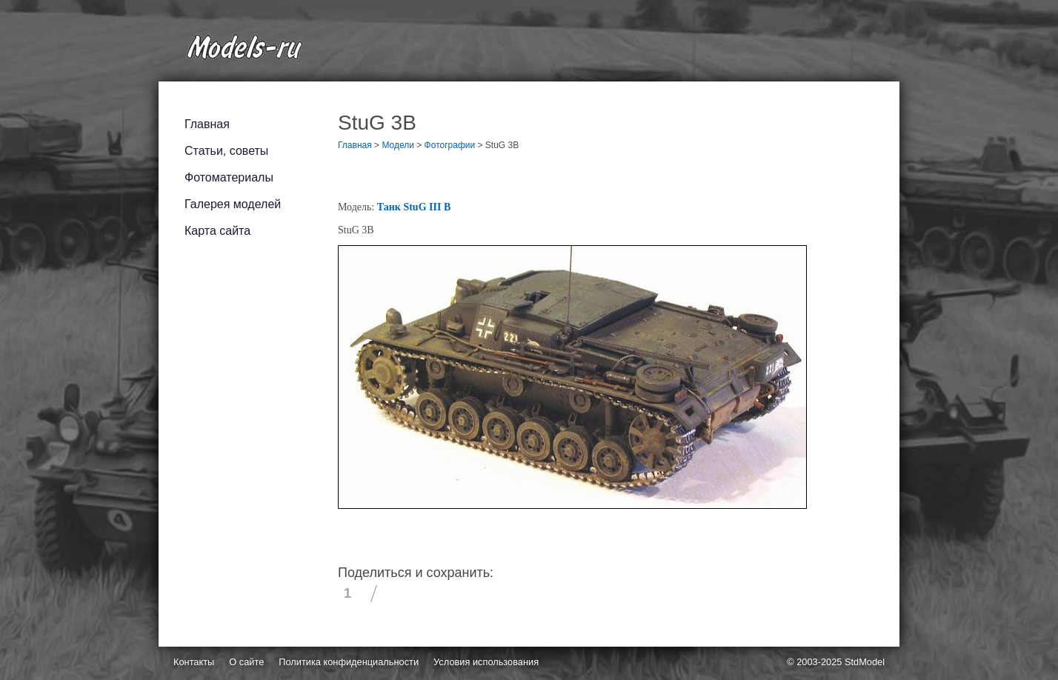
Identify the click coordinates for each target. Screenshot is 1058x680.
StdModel (865, 661)
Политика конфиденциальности (349, 661)
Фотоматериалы (228, 177)
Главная (207, 124)
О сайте (246, 661)
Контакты (193, 661)
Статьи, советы (226, 150)
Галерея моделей (232, 204)
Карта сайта (217, 230)
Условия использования (486, 661)
